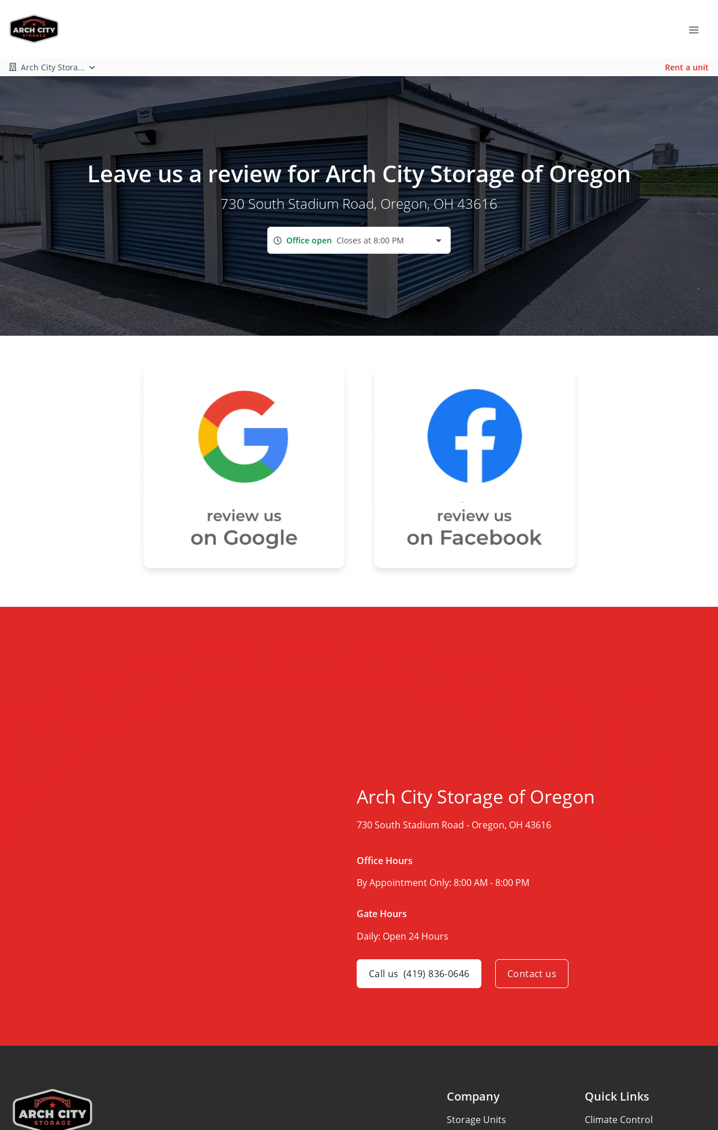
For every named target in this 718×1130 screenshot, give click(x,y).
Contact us (531, 973)
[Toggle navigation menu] (698, 29)
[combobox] (359, 240)
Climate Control (619, 1119)
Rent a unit (687, 67)
